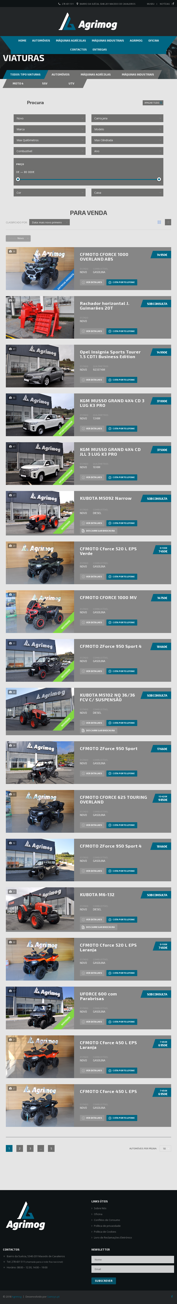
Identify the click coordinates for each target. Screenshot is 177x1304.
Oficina (153, 40)
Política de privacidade (107, 1226)
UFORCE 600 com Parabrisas (98, 996)
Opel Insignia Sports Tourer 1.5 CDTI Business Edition (110, 354)
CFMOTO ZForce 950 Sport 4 (111, 646)
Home (22, 40)
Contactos (78, 49)
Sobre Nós (100, 1208)
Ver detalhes (92, 282)
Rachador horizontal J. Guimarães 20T (105, 305)
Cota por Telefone (121, 282)
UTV (71, 83)
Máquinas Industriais (108, 40)
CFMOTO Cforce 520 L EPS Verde (108, 551)
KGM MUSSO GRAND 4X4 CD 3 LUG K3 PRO (112, 402)
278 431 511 (68, 3)
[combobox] (50, 118)
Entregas (100, 49)
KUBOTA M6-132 (97, 894)
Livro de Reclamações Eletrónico (113, 1237)
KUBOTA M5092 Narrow (106, 498)
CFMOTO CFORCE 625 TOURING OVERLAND (113, 799)
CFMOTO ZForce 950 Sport (109, 748)
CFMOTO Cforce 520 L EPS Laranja (108, 947)
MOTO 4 (18, 83)
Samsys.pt (53, 1296)
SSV (44, 83)
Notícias (165, 3)
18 (164, 1148)
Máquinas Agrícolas (71, 40)
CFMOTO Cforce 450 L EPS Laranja (108, 1044)
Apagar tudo (152, 102)
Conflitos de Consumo (107, 1220)
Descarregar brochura (98, 530)
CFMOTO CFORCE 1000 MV (108, 597)
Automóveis (41, 40)
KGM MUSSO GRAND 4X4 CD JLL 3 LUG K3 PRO (110, 451)
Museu (150, 3)
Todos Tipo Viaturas (25, 74)
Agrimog (136, 40)
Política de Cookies (105, 1231)
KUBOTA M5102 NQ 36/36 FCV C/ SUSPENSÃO (107, 697)
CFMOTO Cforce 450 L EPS (108, 1091)
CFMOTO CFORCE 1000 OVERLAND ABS (104, 256)
